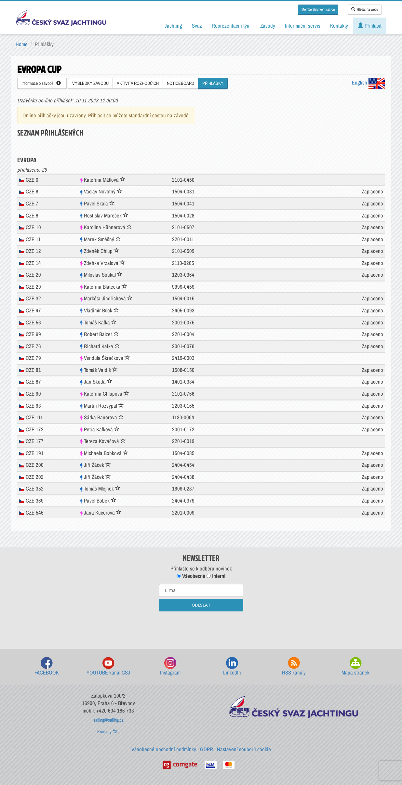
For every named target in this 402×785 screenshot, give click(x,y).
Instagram (170, 666)
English (368, 82)
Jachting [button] (173, 25)
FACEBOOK (46, 666)
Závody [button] (267, 25)
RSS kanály (294, 666)
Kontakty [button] (339, 25)
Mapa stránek (355, 666)
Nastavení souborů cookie (244, 749)
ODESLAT (201, 605)
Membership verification (318, 9)
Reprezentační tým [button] (231, 25)
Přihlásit (370, 25)
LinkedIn (232, 666)
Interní (216, 576)
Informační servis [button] (302, 25)
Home (22, 44)
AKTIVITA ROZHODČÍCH (138, 83)
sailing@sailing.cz (108, 720)
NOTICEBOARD (180, 83)
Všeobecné (191, 576)
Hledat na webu (364, 9)
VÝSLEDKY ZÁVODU (90, 83)
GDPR (206, 749)
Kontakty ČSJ (108, 732)
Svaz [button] (197, 25)
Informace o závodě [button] (41, 83)
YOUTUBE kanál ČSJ (108, 666)
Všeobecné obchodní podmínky (163, 749)
